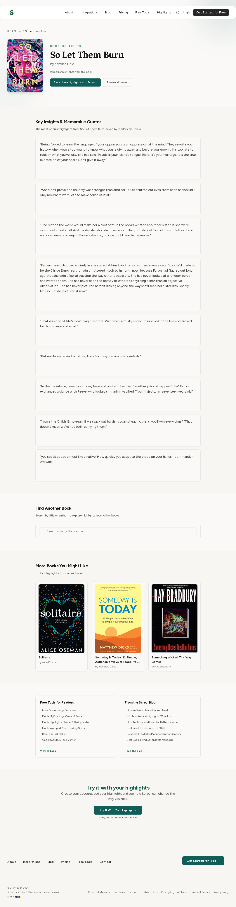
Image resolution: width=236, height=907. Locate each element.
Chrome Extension (99, 892)
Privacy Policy (221, 892)
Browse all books (117, 82)
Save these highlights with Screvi (75, 82)
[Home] (11, 12)
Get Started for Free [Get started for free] (211, 12)
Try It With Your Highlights (118, 810)
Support (133, 892)
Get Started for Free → (203, 860)
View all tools (48, 751)
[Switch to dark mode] (177, 12)
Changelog (167, 892)
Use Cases (119, 892)
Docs (155, 892)
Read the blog (133, 751)
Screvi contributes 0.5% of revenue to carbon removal (33, 892)
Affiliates (182, 892)
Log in (186, 12)
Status (145, 892)
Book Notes (14, 31)
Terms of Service (200, 892)
